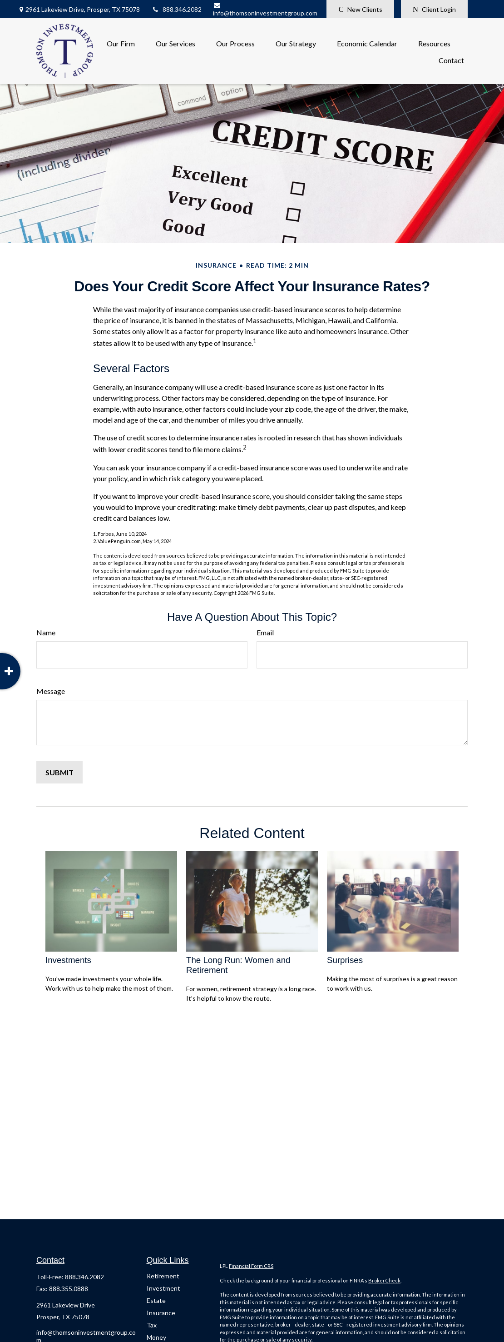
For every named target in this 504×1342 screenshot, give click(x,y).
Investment (163, 1288)
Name (45, 632)
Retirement (163, 1276)
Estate (156, 1300)
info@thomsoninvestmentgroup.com (265, 9)
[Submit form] (59, 772)
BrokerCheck (384, 1280)
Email (265, 632)
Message (50, 691)
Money (156, 1337)
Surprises (345, 960)
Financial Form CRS (251, 1266)
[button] (120, 42)
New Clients (360, 9)
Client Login (434, 9)
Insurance (161, 1313)
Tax (152, 1325)
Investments (68, 960)
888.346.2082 (176, 9)
